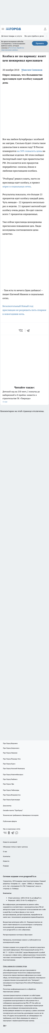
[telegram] (29, 330)
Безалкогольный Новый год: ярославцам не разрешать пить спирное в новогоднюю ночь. (24, 310)
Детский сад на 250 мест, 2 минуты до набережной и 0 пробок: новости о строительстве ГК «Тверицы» (24, 397)
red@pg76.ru (32, 900)
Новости (6, 861)
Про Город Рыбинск (10, 779)
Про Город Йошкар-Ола (12, 759)
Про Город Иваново (10, 753)
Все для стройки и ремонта (36, 36)
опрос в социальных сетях (16, 186)
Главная (6, 866)
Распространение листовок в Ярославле (17, 935)
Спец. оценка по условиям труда (15, 966)
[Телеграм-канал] (13, 832)
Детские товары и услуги (11, 36)
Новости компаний (10, 842)
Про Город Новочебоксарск (13, 774)
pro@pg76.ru (36, 898)
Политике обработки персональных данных (12, 49)
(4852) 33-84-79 (21, 900)
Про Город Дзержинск (11, 748)
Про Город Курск (9, 764)
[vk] (21, 330)
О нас (5, 851)
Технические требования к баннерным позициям (21, 815)
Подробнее (7, 985)
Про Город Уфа (8, 784)
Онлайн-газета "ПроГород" (13, 810)
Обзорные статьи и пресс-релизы (15, 847)
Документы (7, 806)
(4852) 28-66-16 (26, 898)
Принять (40, 43)
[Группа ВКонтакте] (5, 832)
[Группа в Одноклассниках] (9, 832)
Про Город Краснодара (11, 800)
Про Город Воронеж (10, 743)
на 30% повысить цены (29, 151)
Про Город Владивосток (12, 795)
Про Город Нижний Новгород (14, 768)
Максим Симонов (31, 69)
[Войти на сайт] (45, 29)
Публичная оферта (10, 821)
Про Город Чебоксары (11, 790)
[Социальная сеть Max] (17, 832)
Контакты (6, 856)
